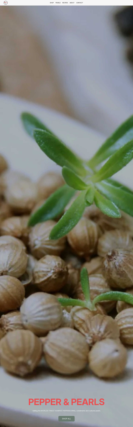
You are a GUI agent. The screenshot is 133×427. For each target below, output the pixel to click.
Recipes (65, 3)
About (72, 3)
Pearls (58, 3)
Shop (52, 3)
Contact (79, 3)
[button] (6, 3)
